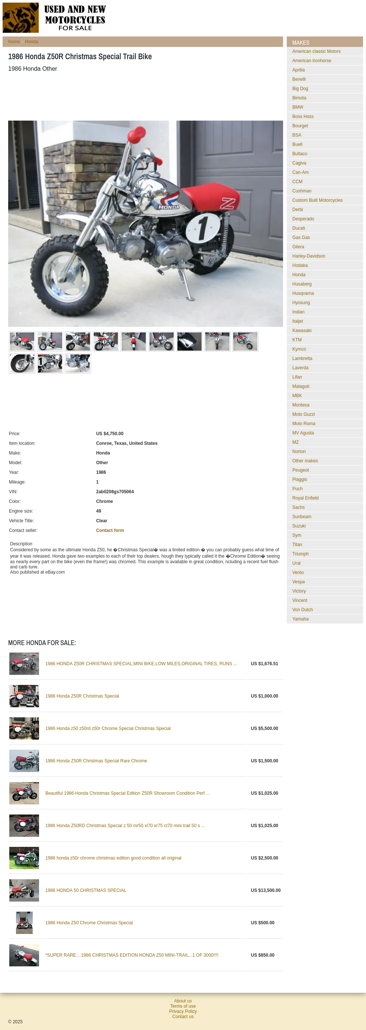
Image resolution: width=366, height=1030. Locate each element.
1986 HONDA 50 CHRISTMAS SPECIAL (85, 890)
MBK (297, 395)
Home (14, 41)
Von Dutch (302, 609)
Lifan (297, 377)
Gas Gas (301, 237)
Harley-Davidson (308, 256)
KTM (297, 339)
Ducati (298, 228)
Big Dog (300, 88)
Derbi (297, 209)
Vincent (299, 600)
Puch (297, 488)
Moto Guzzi (303, 414)
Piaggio (299, 479)
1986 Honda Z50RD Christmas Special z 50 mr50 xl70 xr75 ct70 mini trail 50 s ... (125, 825)
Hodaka (300, 265)
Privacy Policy (183, 1011)
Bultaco (299, 153)
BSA (296, 135)
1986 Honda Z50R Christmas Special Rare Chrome (96, 760)
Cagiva (299, 163)
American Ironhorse (311, 60)
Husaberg (302, 284)
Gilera (298, 246)
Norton (299, 451)
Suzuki (299, 526)
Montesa (300, 405)
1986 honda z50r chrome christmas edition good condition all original (113, 858)
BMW (297, 107)
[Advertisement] (143, 96)
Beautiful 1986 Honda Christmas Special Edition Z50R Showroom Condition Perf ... (127, 793)
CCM (297, 181)
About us (183, 1001)
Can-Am (300, 172)
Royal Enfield (305, 498)
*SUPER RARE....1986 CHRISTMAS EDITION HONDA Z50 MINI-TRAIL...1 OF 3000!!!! (131, 955)
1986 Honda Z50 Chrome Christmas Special (89, 922)
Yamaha (300, 619)
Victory (299, 591)
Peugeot (300, 470)
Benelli (299, 79)
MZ (295, 442)
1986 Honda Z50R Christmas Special (82, 696)
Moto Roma (303, 423)
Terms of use (183, 1006)
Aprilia (298, 70)
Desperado (303, 218)
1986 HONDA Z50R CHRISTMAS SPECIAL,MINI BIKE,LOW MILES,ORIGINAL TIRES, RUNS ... (141, 663)
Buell (297, 144)
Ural (296, 563)
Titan (297, 544)
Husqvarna (303, 293)
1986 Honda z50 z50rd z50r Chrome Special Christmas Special (108, 728)
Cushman (301, 191)
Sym (296, 535)
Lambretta (302, 358)
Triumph (300, 554)
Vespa (298, 581)
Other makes (305, 460)
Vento (298, 572)
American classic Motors (316, 51)
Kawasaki (301, 330)
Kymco (299, 349)
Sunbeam (301, 516)
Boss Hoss (303, 116)
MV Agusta (303, 433)
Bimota (299, 98)
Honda (31, 41)
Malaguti (300, 386)
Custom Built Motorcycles (317, 200)
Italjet (297, 321)
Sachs (298, 507)
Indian (298, 312)
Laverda (300, 367)
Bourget (300, 125)
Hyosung (301, 302)
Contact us (182, 1016)
